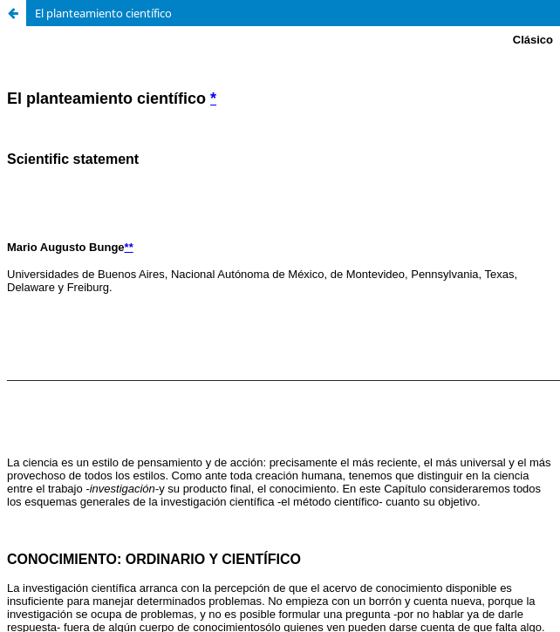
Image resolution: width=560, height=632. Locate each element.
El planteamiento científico (103, 13)
